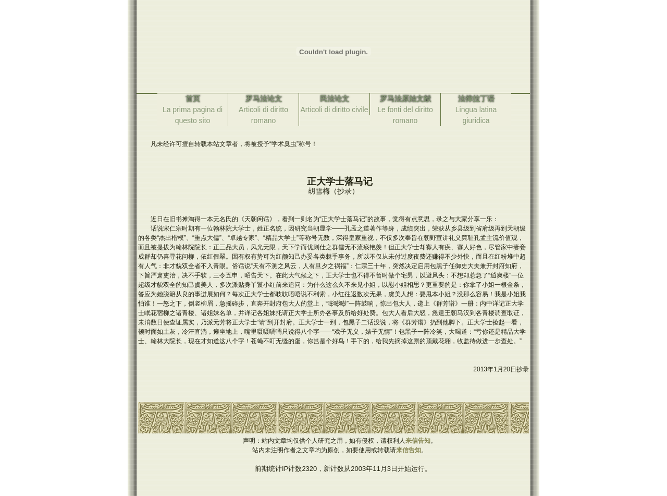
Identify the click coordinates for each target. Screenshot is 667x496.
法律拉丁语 (476, 98)
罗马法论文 (263, 98)
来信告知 (417, 440)
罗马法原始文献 (405, 98)
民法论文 (334, 98)
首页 (193, 98)
